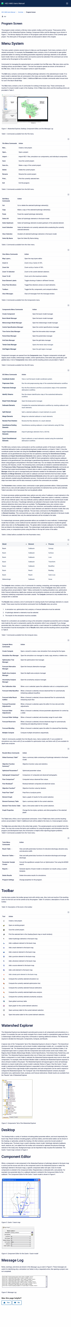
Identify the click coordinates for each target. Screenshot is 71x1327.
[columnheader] (15, 544)
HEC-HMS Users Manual (15, 3)
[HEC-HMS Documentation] (2, 3)
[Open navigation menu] (67, 3)
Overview (20, 12)
